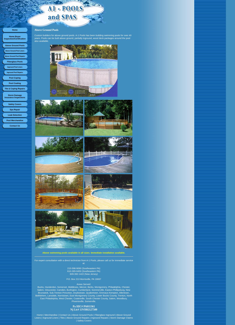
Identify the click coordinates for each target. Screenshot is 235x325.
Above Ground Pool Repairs (15, 56)
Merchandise (51, 315)
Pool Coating (15, 83)
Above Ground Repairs (77, 317)
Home (15, 30)
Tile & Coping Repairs (15, 89)
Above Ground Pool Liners (14, 51)
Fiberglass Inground (105, 315)
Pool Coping (15, 78)
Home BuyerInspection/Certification (15, 37)
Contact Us (15, 126)
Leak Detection (15, 115)
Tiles (62, 317)
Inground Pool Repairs (15, 72)
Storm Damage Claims (121, 317)
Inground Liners (50, 317)
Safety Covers (14, 104)
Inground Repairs (99, 317)
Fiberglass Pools (15, 62)
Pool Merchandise (14, 120)
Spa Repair (15, 109)
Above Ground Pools (14, 45)
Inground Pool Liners (14, 67)
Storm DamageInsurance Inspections (14, 96)
